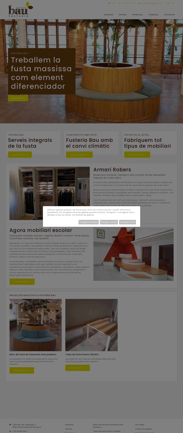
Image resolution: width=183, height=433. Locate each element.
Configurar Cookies (88, 222)
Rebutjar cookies (109, 222)
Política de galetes (85, 215)
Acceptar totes (127, 222)
